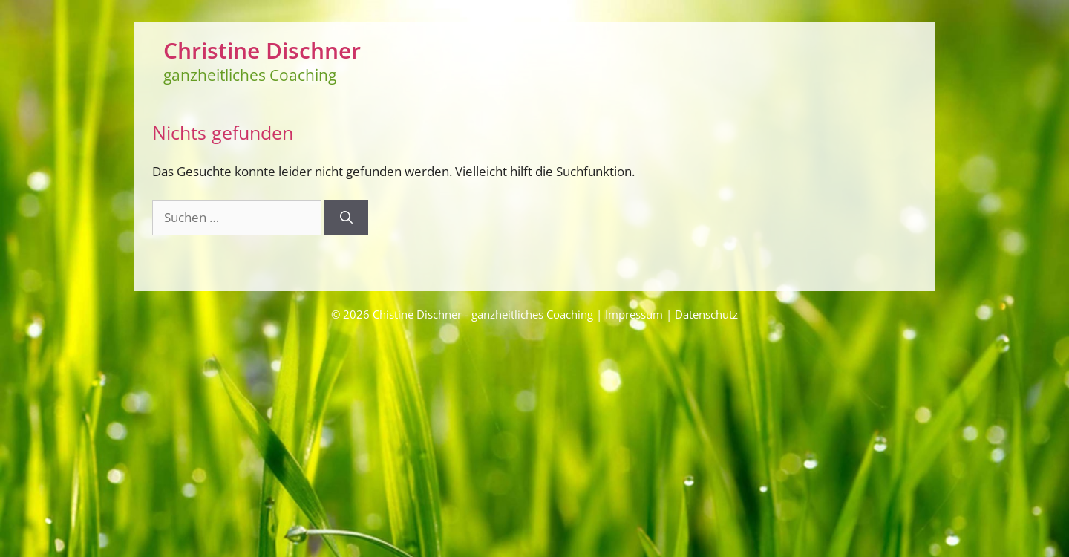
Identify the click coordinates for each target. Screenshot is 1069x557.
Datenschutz (706, 314)
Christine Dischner (262, 50)
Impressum (634, 314)
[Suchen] (346, 217)
